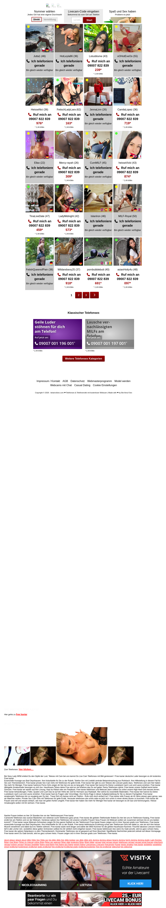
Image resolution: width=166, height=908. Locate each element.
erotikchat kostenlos (86, 847)
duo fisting (68, 844)
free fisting (59, 844)
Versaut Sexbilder (31, 844)
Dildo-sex (44, 840)
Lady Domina (156, 840)
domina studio (144, 840)
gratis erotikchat (44, 847)
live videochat (126, 847)
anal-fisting (50, 844)
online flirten (39, 842)
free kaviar (21, 714)
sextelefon (148, 844)
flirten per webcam (53, 842)
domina (96, 840)
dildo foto (60, 840)
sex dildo (79, 840)
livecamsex (109, 844)
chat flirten (13, 842)
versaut (98, 842)
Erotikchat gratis (71, 847)
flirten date (65, 842)
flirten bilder (89, 842)
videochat (116, 847)
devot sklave (9, 840)
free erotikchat (58, 847)
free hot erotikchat (103, 847)
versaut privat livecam (144, 842)
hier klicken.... (26, 769)
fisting (42, 844)
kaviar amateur (127, 844)
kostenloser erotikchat (27, 847)
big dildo (52, 840)
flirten (6, 842)
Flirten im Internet (26, 842)
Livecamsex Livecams (95, 844)
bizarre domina (118, 840)
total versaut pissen (110, 842)
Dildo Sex (36, 840)
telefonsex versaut (126, 842)
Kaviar (117, 844)
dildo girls (88, 840)
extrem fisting (79, 844)
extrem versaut (17, 844)
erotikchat (13, 847)
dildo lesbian (70, 840)
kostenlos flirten (77, 842)
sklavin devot (20, 840)
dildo (29, 840)
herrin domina (131, 840)
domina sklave (106, 840)
